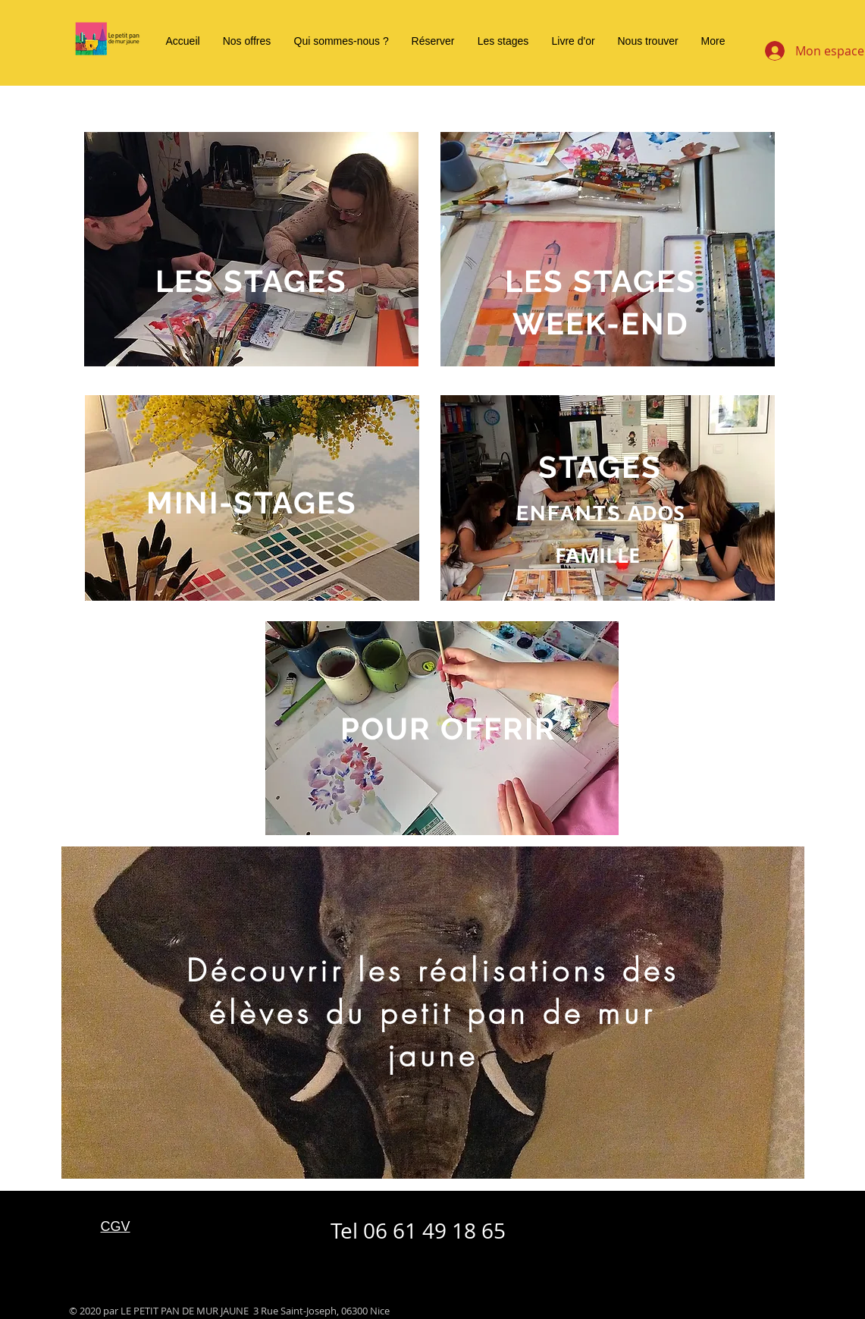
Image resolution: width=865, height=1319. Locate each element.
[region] (251, 249)
